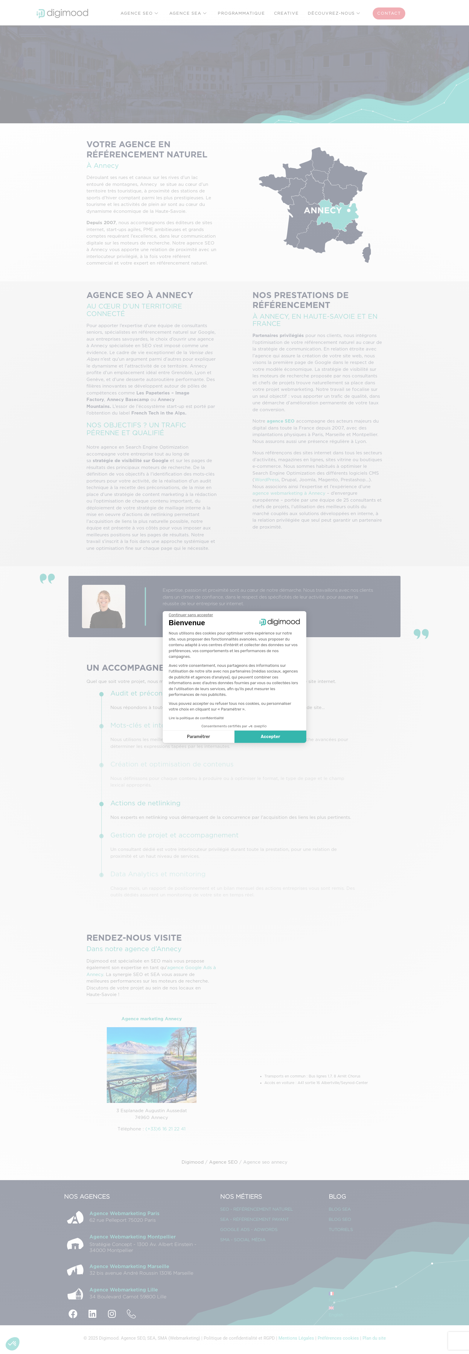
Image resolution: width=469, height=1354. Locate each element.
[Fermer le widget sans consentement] (191, 615)
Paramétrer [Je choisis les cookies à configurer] (198, 736)
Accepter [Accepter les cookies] (270, 736)
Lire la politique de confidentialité (196, 718)
